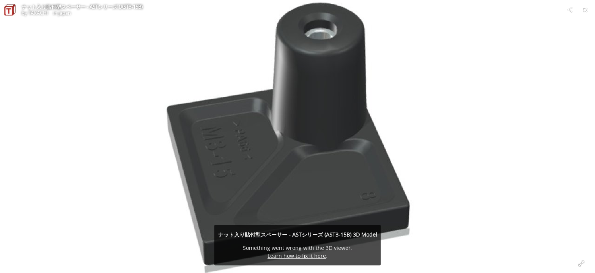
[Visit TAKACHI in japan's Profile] (10, 10)
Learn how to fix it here (297, 255)
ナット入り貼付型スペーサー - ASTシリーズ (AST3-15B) (82, 6)
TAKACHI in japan (49, 12)
